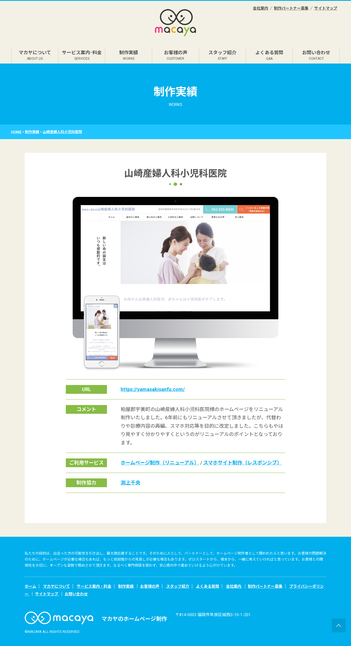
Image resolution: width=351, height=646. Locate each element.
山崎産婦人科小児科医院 (62, 132)
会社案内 (260, 8)
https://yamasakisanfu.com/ (153, 389)
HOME (16, 132)
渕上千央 (130, 483)
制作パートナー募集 (291, 8)
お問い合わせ (316, 55)
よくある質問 (269, 55)
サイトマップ (325, 8)
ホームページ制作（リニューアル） (160, 463)
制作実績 (128, 55)
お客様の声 (175, 55)
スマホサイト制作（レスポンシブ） (242, 463)
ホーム (30, 586)
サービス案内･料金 (82, 55)
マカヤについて (35, 55)
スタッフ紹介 (222, 55)
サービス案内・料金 (94, 586)
